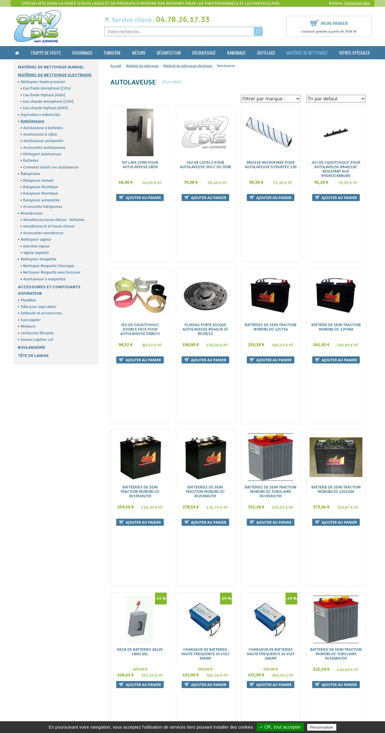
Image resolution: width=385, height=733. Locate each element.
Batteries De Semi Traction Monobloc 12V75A (270, 269)
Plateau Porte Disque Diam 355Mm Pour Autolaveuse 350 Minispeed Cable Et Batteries (271, 588)
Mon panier (329, 22)
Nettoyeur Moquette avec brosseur (51, 272)
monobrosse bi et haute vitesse (49, 226)
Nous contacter (121, 664)
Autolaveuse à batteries (43, 128)
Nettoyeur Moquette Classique (48, 266)
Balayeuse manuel (38, 180)
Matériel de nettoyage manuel (51, 67)
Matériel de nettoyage (306, 53)
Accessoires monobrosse (43, 233)
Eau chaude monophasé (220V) (48, 101)
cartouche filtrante (37, 333)
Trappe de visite (46, 53)
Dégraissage (204, 53)
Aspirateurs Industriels (40, 114)
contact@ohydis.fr (31, 663)
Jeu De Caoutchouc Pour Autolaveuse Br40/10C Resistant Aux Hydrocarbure (335, 169)
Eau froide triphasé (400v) (44, 95)
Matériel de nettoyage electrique (55, 75)
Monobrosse (32, 213)
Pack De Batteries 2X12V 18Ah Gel (140, 479)
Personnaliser (322, 727)
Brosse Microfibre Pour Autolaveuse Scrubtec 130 (270, 165)
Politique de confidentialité (131, 687)
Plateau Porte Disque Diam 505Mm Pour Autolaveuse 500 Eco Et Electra (336, 586)
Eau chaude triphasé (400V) (45, 108)
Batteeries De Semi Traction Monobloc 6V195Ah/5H (140, 376)
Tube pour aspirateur (39, 306)
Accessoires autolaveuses (44, 147)
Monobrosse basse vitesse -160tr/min (54, 220)
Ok (350, 658)
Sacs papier (31, 319)
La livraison (117, 670)
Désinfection (169, 53)
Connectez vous (357, 3)
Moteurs (28, 326)
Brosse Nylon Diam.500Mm (205, 582)
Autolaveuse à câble (40, 134)
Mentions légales (122, 675)
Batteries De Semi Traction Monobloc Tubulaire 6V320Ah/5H (336, 481)
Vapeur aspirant (36, 252)
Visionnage (82, 53)
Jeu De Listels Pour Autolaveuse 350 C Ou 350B (205, 165)
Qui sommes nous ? (123, 647)
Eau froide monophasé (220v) (47, 88)
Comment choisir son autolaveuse (51, 167)
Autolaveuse (32, 121)
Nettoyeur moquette (38, 259)
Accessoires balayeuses (42, 206)
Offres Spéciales (354, 53)
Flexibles (28, 300)
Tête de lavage (33, 355)
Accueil (115, 66)
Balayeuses (30, 173)
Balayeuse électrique (40, 187)
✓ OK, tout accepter (280, 726)
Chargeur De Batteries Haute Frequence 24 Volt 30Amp (205, 481)
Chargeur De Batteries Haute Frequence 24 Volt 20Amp (271, 481)
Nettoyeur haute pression (43, 81)
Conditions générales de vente (133, 658)
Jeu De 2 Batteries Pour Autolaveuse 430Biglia (140, 584)
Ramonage (236, 53)
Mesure (139, 53)
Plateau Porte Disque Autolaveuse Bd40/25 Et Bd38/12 (205, 272)
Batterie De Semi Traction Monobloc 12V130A (336, 374)
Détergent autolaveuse (42, 154)
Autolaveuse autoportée (43, 141)
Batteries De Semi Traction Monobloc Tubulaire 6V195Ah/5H (270, 376)
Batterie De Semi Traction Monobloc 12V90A (336, 269)
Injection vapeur (36, 246)
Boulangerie (31, 347)
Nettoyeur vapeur (36, 239)
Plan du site (117, 681)
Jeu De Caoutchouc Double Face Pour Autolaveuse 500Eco (140, 272)
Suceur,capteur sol (37, 339)
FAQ (111, 652)
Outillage (266, 53)
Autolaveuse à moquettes (44, 279)
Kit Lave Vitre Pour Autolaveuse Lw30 (140, 165)
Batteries (30, 160)
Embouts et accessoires (41, 313)
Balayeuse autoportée (41, 200)
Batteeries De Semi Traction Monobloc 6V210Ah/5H (205, 376)
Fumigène (112, 53)
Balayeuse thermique (40, 193)
